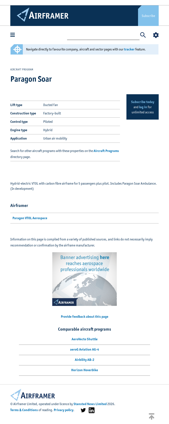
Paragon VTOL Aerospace (29, 218)
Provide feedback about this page (84, 317)
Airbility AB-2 (84, 360)
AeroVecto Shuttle (85, 339)
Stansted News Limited (90, 404)
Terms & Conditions (24, 410)
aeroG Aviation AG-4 (84, 349)
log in (143, 107)
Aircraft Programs (106, 151)
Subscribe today (142, 102)
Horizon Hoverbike (84, 370)
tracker (129, 49)
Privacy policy (63, 410)
